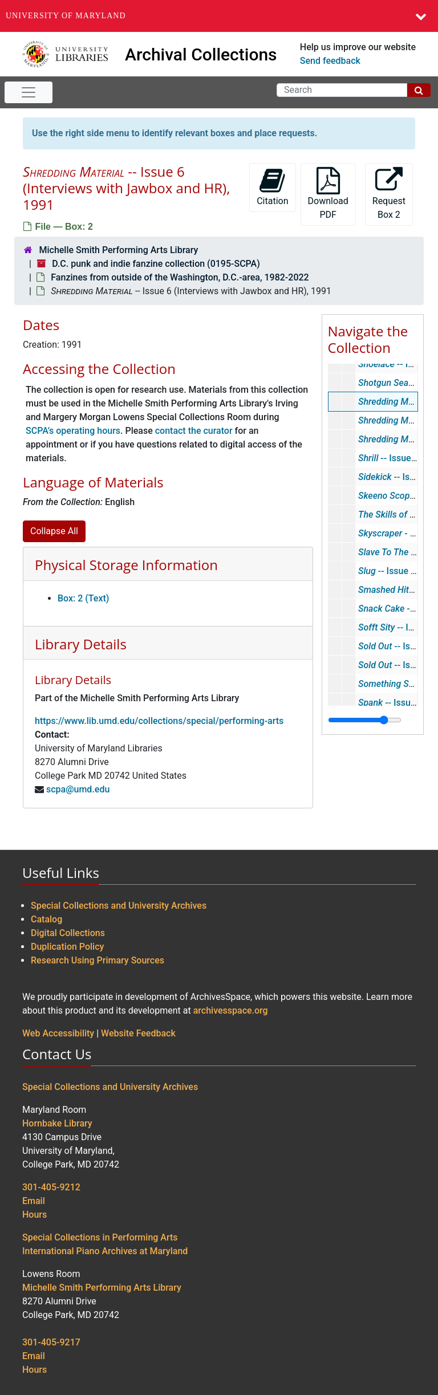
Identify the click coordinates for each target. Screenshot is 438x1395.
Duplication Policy (67, 946)
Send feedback (330, 60)
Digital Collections (68, 933)
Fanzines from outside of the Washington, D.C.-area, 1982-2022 (180, 277)
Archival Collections (201, 54)
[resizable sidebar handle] (365, 720)
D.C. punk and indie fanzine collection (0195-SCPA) (156, 263)
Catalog (46, 919)
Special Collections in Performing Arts (100, 1237)
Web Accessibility (58, 1033)
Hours (34, 1214)
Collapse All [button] (54, 531)
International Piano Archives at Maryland (105, 1251)
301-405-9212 (51, 1187)
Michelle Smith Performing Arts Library (118, 250)
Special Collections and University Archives (118, 905)
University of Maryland (66, 15)
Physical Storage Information (126, 564)
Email (33, 1200)
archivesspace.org (230, 1010)
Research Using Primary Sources (97, 960)
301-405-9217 (51, 1342)
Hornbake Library (57, 1123)
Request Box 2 (388, 193)
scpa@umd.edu (78, 789)
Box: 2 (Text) (83, 598)
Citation (272, 186)
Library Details (81, 644)
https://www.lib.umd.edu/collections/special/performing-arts (159, 720)
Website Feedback (138, 1033)
